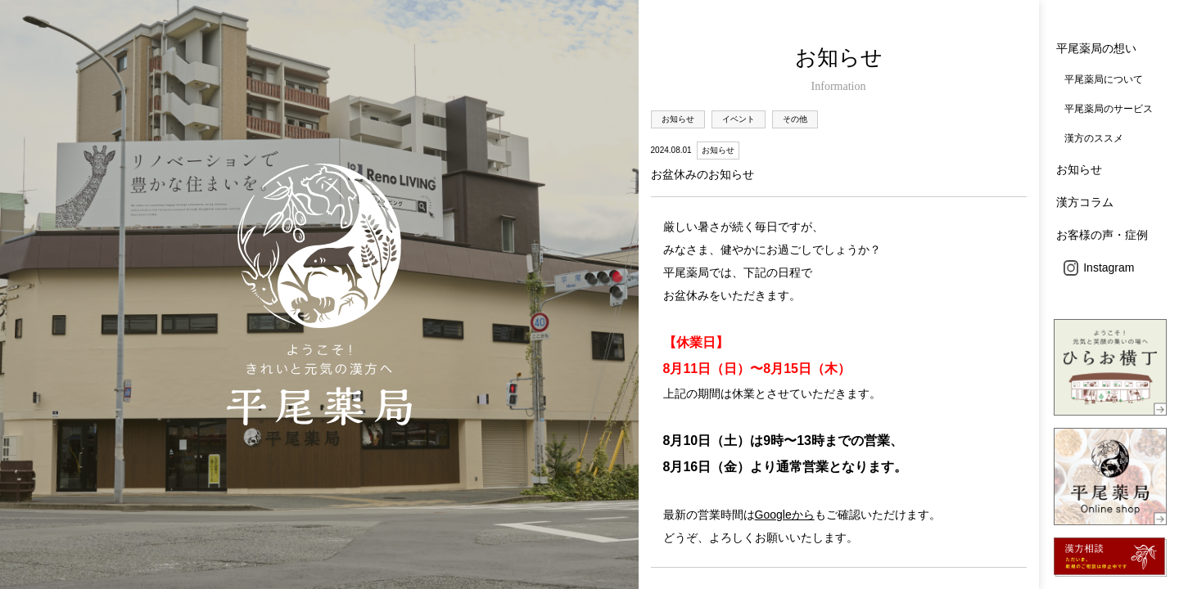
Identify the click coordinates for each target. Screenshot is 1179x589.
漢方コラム (1085, 202)
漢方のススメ (1093, 138)
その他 (795, 119)
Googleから (785, 514)
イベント (738, 119)
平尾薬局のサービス (1108, 109)
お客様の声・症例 (1102, 234)
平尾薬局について (1103, 79)
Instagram (1099, 267)
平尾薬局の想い (1096, 48)
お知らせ (1079, 169)
